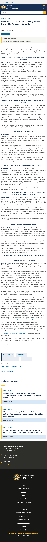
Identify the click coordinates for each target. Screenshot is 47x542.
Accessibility (23, 499)
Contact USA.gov (23, 535)
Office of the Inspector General (23, 512)
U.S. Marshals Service (7, 371)
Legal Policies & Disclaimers (23, 502)
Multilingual (24, 526)
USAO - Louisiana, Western (8, 369)
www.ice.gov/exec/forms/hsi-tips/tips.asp (14, 333)
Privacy (23, 505)
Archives (23, 492)
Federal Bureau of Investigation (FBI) (11, 366)
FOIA (23, 495)
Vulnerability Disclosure (24, 523)
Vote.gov (23, 530)
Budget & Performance (23, 488)
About (23, 485)
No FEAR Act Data (23, 516)
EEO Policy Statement (23, 519)
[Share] (5, 34)
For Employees (23, 509)
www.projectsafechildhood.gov (24, 319)
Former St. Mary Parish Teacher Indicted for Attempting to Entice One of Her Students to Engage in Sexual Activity (23, 395)
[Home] (9, 8)
